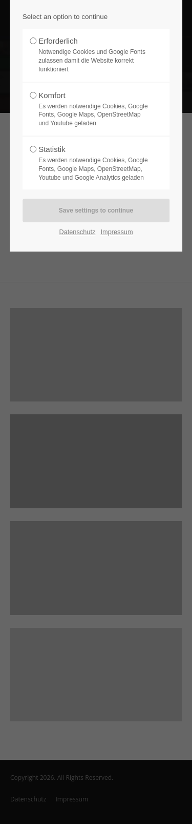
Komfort (93, 109)
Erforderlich (93, 54)
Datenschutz (77, 232)
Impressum (116, 232)
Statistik (93, 163)
